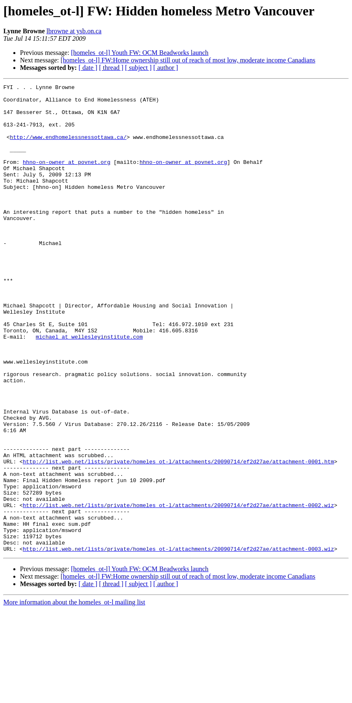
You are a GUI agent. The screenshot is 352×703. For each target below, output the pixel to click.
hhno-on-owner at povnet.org (67, 178)
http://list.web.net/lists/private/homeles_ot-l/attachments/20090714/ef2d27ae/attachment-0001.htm (178, 537)
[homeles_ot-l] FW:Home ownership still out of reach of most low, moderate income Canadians (188, 60)
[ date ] (88, 67)
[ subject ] (138, 67)
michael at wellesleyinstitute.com (89, 387)
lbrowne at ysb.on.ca (74, 31)
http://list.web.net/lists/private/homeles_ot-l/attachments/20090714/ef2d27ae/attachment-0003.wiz (178, 642)
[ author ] (165, 67)
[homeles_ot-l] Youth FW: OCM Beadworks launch (140, 52)
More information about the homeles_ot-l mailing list (74, 695)
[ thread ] (111, 67)
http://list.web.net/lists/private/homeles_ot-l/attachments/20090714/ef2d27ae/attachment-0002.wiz (178, 590)
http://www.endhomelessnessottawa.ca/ (68, 148)
